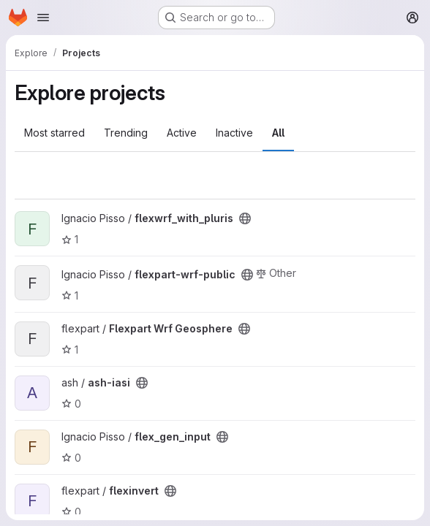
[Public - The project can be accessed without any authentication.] (245, 218)
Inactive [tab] (234, 132)
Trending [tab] (126, 132)
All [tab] (278, 132)
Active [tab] (182, 132)
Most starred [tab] (54, 132)
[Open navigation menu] (43, 17)
